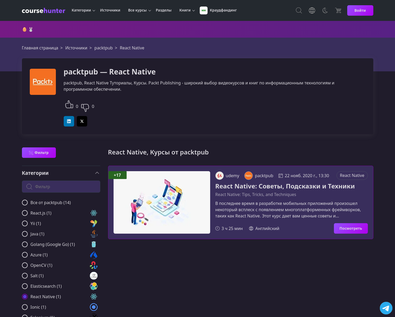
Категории (81, 10)
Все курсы (137, 10)
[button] (69, 103)
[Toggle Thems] (325, 10)
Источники (110, 10)
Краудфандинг (218, 10)
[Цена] (338, 10)
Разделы (164, 10)
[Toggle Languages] (312, 10)
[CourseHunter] (43, 10)
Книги (185, 10)
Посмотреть (350, 228)
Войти (360, 10)
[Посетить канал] (386, 308)
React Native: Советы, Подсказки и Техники (285, 186)
